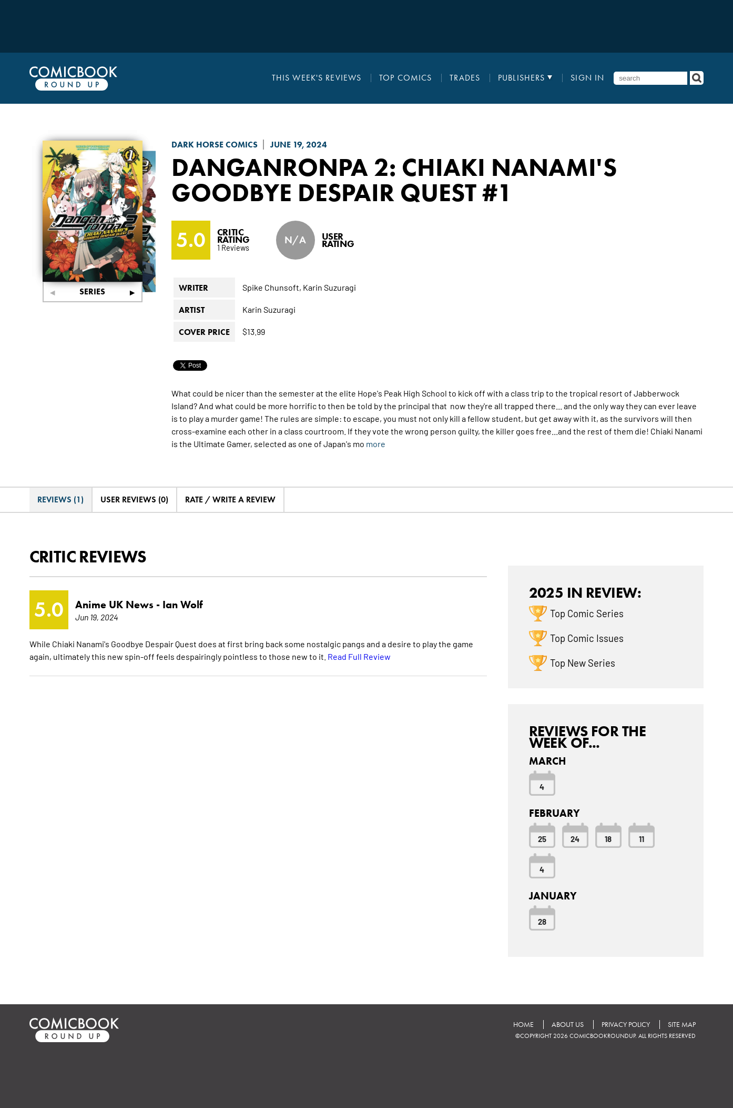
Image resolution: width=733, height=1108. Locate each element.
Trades (465, 78)
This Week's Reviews (316, 78)
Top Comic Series (587, 613)
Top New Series (582, 662)
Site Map (682, 1024)
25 (542, 838)
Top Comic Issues (587, 637)
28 (542, 921)
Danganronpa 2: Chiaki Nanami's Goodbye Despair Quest (394, 179)
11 (641, 838)
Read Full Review (359, 656)
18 (608, 838)
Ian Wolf (182, 604)
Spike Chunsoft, (271, 287)
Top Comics (405, 78)
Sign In (587, 78)
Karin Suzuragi (329, 287)
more (375, 443)
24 (575, 838)
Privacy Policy (626, 1024)
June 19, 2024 (298, 145)
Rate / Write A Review (230, 499)
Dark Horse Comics (214, 145)
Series (92, 291)
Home (523, 1024)
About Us (568, 1024)
